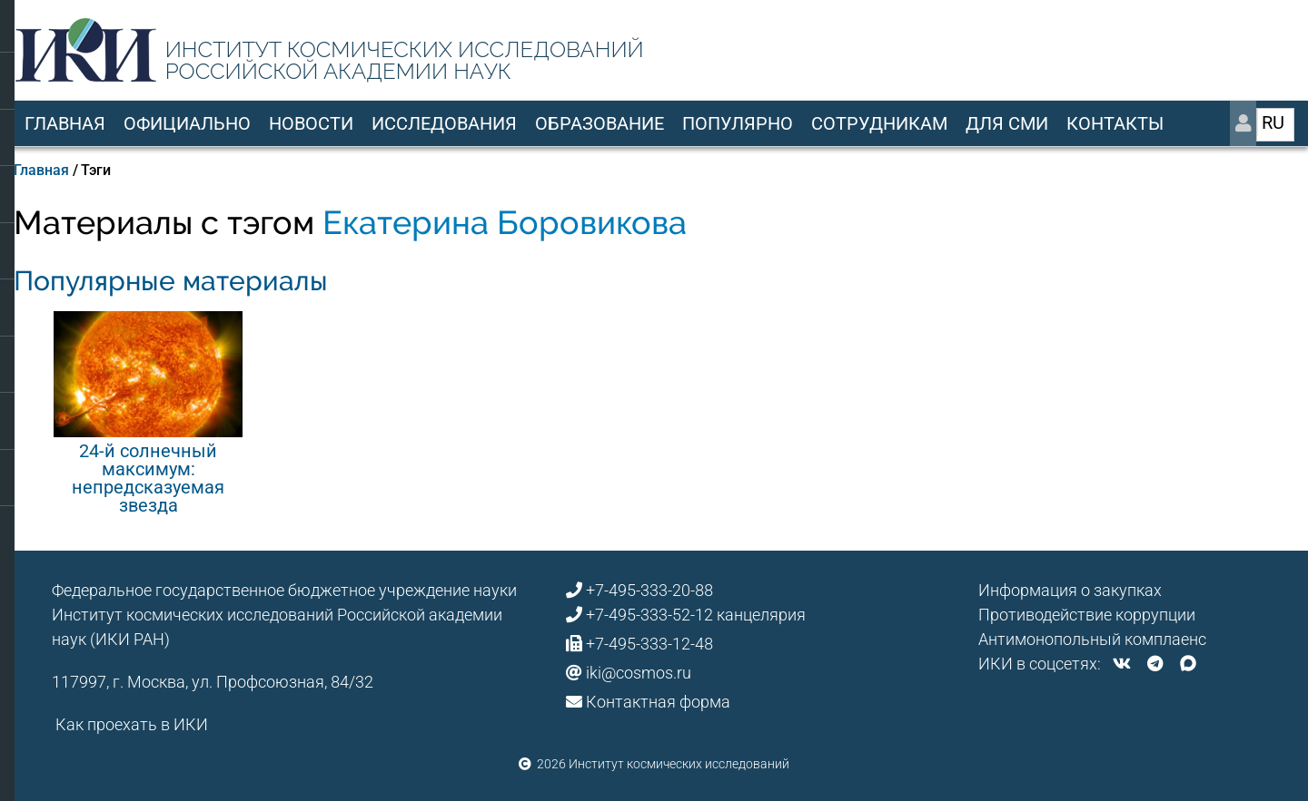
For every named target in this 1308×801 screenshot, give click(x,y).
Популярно (737, 123)
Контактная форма (658, 701)
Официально (187, 123)
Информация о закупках (1070, 590)
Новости (311, 123)
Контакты (1115, 123)
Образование (599, 123)
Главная (65, 123)
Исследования (444, 123)
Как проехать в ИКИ (131, 724)
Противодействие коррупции (1086, 614)
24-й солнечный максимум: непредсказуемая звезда (148, 478)
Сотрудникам (879, 123)
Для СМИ (1007, 123)
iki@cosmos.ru (638, 672)
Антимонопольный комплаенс (1092, 639)
